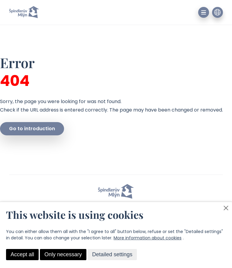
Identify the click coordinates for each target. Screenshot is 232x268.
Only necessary (63, 254)
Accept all (22, 254)
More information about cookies (148, 238)
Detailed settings (112, 254)
